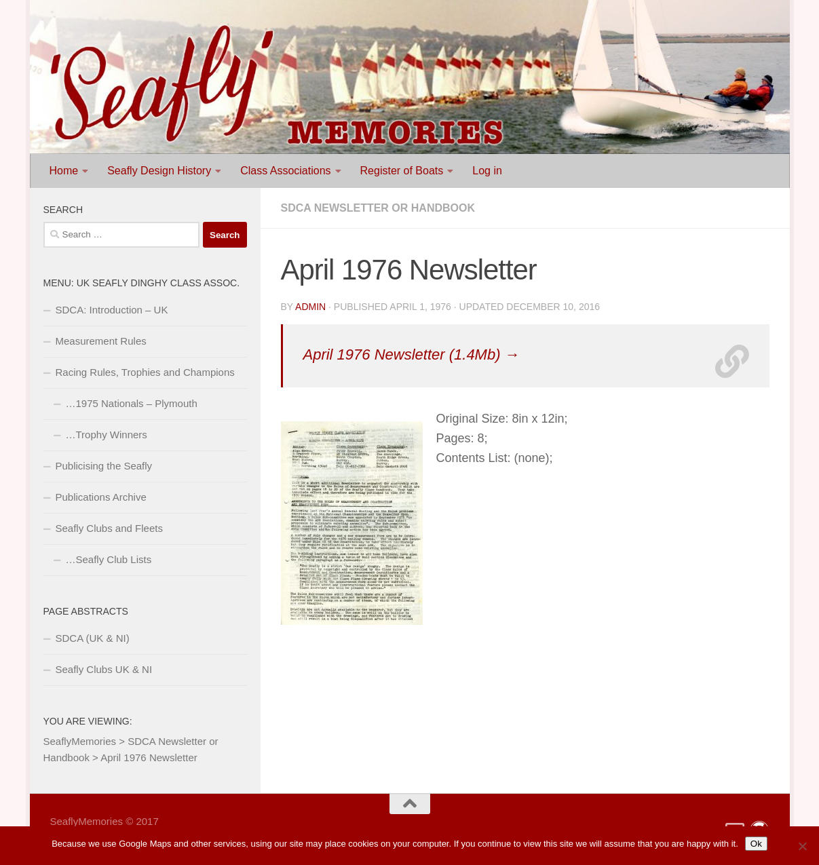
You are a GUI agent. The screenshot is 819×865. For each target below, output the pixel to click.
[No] (802, 846)
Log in (487, 170)
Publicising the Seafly (104, 466)
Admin (310, 306)
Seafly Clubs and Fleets (109, 528)
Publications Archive (101, 497)
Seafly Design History (159, 170)
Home (64, 170)
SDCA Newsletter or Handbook (378, 208)
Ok (756, 844)
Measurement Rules (101, 341)
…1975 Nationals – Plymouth (131, 403)
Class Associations (285, 170)
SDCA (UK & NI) (93, 638)
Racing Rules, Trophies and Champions (145, 372)
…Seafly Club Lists (109, 559)
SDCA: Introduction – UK (112, 309)
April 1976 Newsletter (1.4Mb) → (411, 354)
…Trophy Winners (106, 434)
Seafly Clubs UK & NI (104, 669)
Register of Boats (402, 170)
